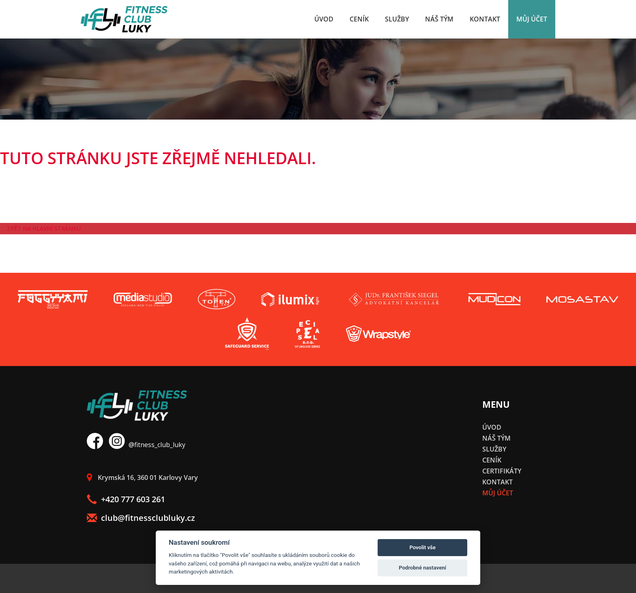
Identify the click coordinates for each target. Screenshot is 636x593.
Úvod (323, 19)
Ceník (359, 19)
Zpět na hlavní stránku (44, 228)
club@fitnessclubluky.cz (141, 518)
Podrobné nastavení (422, 568)
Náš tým (439, 19)
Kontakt (485, 19)
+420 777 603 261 (126, 499)
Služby (397, 19)
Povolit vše (422, 547)
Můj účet (531, 19)
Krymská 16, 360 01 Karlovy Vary (142, 477)
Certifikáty (501, 471)
